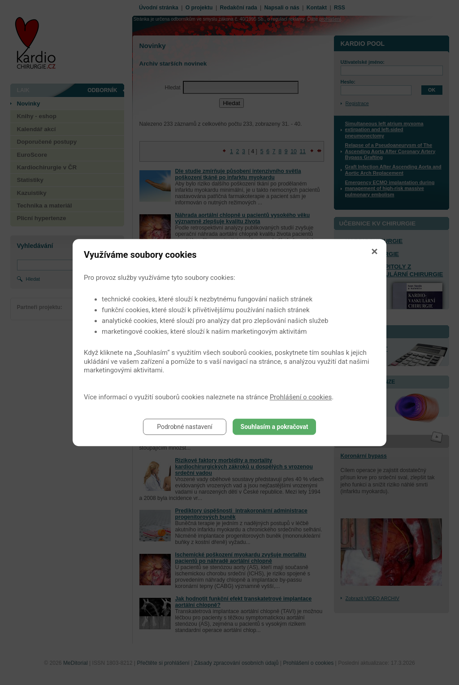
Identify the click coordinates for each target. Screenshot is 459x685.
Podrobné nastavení (184, 426)
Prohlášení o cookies (301, 397)
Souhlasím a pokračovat (274, 426)
